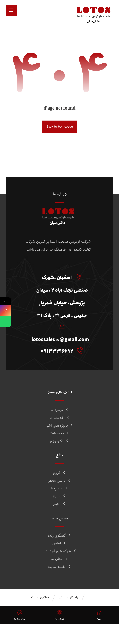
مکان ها (59, 559)
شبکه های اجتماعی (60, 551)
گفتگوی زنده (59, 536)
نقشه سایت (59, 567)
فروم (59, 473)
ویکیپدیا (59, 488)
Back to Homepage (59, 126)
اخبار (59, 504)
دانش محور (59, 481)
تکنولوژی (59, 441)
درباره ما (60, 410)
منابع (59, 496)
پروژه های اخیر (59, 425)
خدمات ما (59, 418)
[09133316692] (60, 350)
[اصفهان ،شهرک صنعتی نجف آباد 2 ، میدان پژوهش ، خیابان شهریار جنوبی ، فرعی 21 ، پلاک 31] (60, 276)
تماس (59, 543)
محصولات (60, 433)
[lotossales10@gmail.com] (60, 326)
